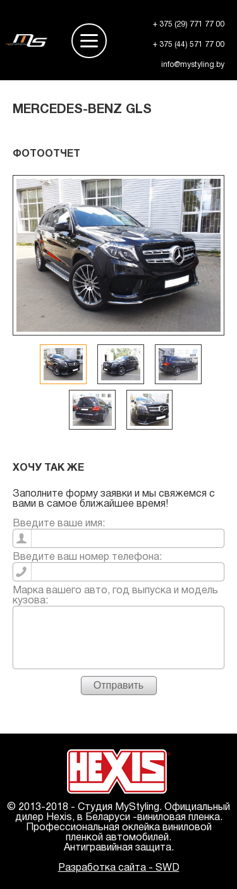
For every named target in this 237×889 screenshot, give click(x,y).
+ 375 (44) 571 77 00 (188, 44)
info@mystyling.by (192, 64)
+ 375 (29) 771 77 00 (188, 24)
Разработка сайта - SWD (118, 868)
